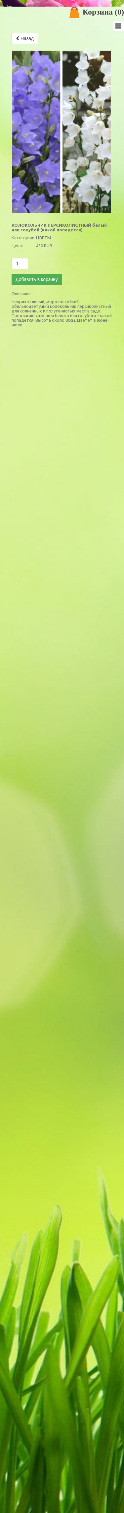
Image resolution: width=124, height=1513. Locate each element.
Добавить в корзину (37, 279)
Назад (25, 38)
